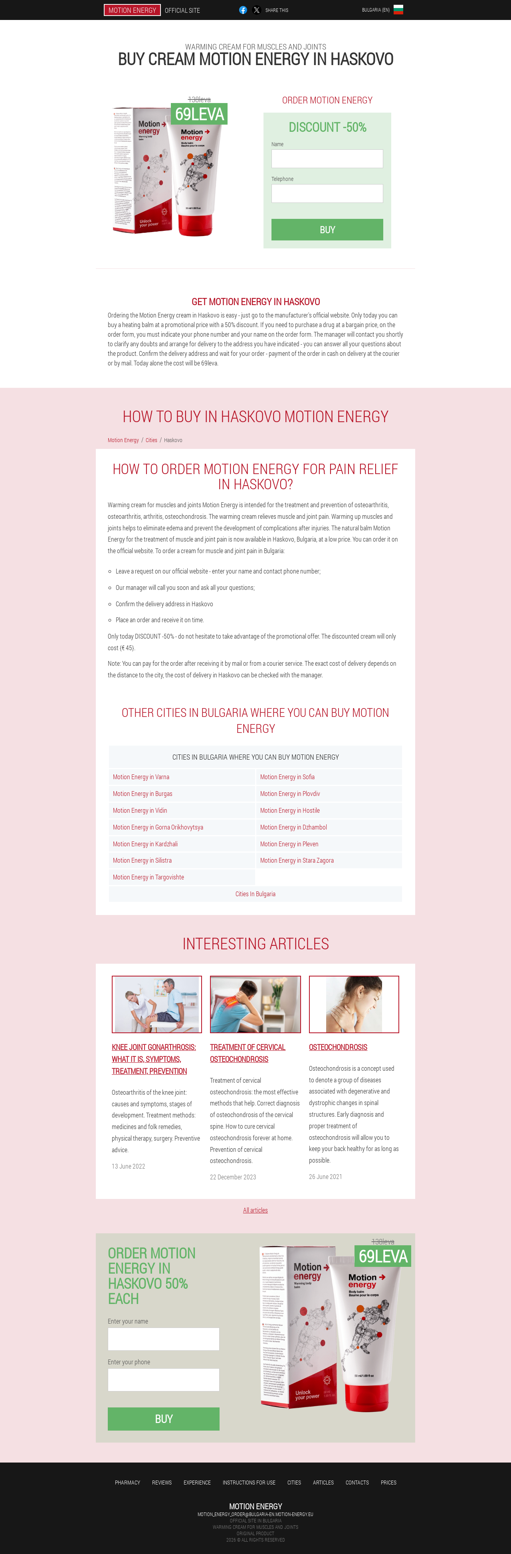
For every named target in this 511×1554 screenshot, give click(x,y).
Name (277, 144)
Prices (388, 1482)
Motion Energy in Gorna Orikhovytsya (158, 827)
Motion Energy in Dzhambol (293, 827)
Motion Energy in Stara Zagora (297, 860)
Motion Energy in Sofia (287, 776)
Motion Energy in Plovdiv (290, 793)
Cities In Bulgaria (255, 893)
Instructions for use (249, 1482)
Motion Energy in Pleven (289, 844)
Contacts (357, 1482)
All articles (255, 1210)
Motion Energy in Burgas (142, 793)
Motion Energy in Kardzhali (145, 844)
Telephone (282, 179)
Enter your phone (129, 1362)
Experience (197, 1482)
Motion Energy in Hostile (290, 810)
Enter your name (128, 1321)
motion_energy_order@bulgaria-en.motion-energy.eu (255, 1514)
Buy (327, 229)
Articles (323, 1482)
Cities (294, 1482)
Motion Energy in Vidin (140, 810)
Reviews (162, 1482)
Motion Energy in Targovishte (148, 877)
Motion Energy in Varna (141, 776)
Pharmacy (127, 1482)
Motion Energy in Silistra (142, 860)
